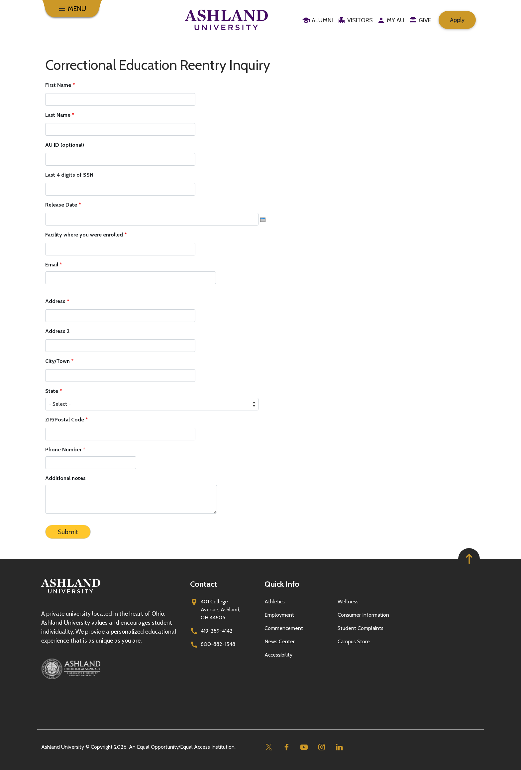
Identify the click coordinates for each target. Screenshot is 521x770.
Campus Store (354, 641)
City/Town (57, 361)
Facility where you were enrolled (84, 234)
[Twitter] (268, 747)
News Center (279, 641)
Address (55, 301)
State (51, 391)
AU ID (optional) (64, 145)
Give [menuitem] (425, 20)
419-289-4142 (217, 631)
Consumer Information (363, 615)
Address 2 (57, 331)
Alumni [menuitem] (322, 20)
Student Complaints (360, 628)
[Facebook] (286, 747)
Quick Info (281, 584)
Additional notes (65, 478)
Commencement (283, 628)
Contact (203, 584)
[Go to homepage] (70, 593)
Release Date (61, 205)
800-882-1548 (218, 644)
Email (51, 264)
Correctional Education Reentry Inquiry (157, 65)
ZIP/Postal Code (64, 419)
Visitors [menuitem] (360, 20)
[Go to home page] (226, 20)
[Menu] (72, 8)
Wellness (348, 601)
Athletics (274, 601)
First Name (58, 85)
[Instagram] (321, 747)
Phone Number (63, 449)
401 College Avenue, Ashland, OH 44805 (220, 609)
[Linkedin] (339, 747)
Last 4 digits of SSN (69, 175)
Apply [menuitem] (457, 20)
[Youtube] (304, 747)
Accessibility (278, 655)
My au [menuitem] (395, 20)
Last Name (57, 115)
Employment (279, 615)
